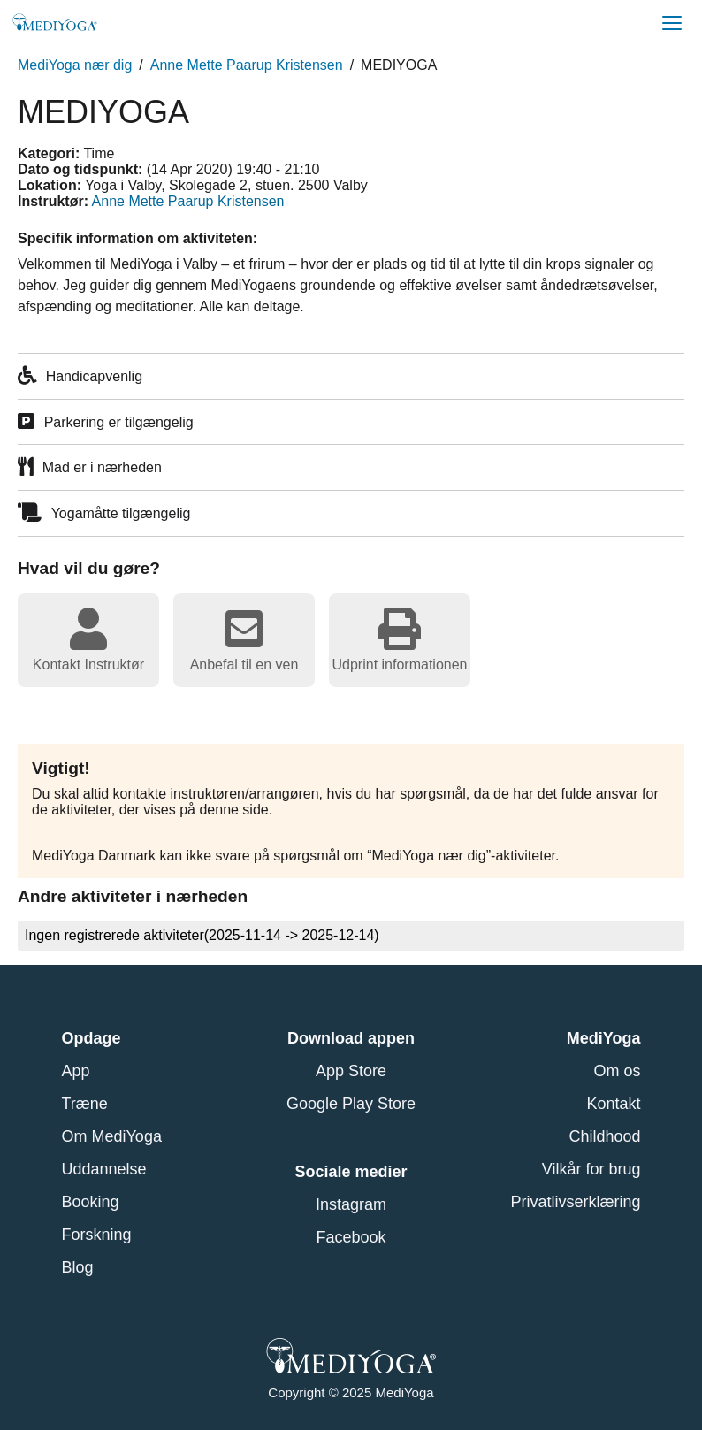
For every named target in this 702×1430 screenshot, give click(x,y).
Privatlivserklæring (575, 1202)
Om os (616, 1071)
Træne (85, 1104)
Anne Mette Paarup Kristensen (246, 65)
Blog (78, 1267)
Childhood (604, 1136)
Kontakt (613, 1104)
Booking (90, 1202)
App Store (351, 1071)
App (76, 1071)
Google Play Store (351, 1104)
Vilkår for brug (591, 1169)
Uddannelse (104, 1169)
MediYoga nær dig (75, 65)
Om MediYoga (112, 1136)
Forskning (97, 1234)
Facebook (350, 1237)
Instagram (351, 1204)
